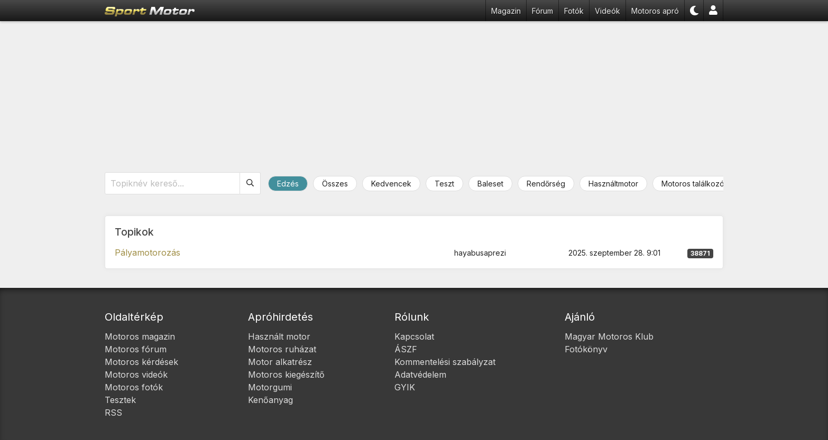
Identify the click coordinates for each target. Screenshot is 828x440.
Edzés (288, 183)
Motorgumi (270, 387)
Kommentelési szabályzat (444, 362)
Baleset (490, 183)
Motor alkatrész (280, 362)
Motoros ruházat (282, 349)
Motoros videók (136, 374)
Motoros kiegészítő (286, 374)
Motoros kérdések (141, 362)
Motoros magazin (140, 336)
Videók (607, 10)
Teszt (444, 183)
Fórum (542, 10)
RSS (113, 412)
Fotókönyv (586, 349)
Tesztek (120, 400)
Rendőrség (546, 183)
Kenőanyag (270, 400)
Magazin (506, 10)
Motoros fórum (136, 349)
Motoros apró (655, 10)
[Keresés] (250, 183)
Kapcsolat (414, 336)
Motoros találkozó (692, 183)
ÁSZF (405, 349)
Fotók (574, 10)
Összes (335, 183)
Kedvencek (391, 183)
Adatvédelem (420, 374)
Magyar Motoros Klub (609, 336)
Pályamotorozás (147, 252)
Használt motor (279, 336)
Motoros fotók (134, 387)
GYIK (404, 387)
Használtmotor (613, 183)
